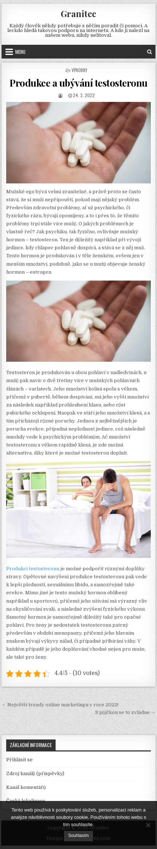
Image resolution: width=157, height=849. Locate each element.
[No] (148, 825)
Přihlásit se (19, 759)
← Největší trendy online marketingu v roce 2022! (59, 704)
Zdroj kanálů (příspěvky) (35, 773)
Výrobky (79, 70)
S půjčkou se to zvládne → (125, 712)
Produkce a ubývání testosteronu (78, 82)
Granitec (78, 13)
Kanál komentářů (26, 787)
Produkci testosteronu (32, 568)
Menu (20, 51)
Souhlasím (78, 835)
